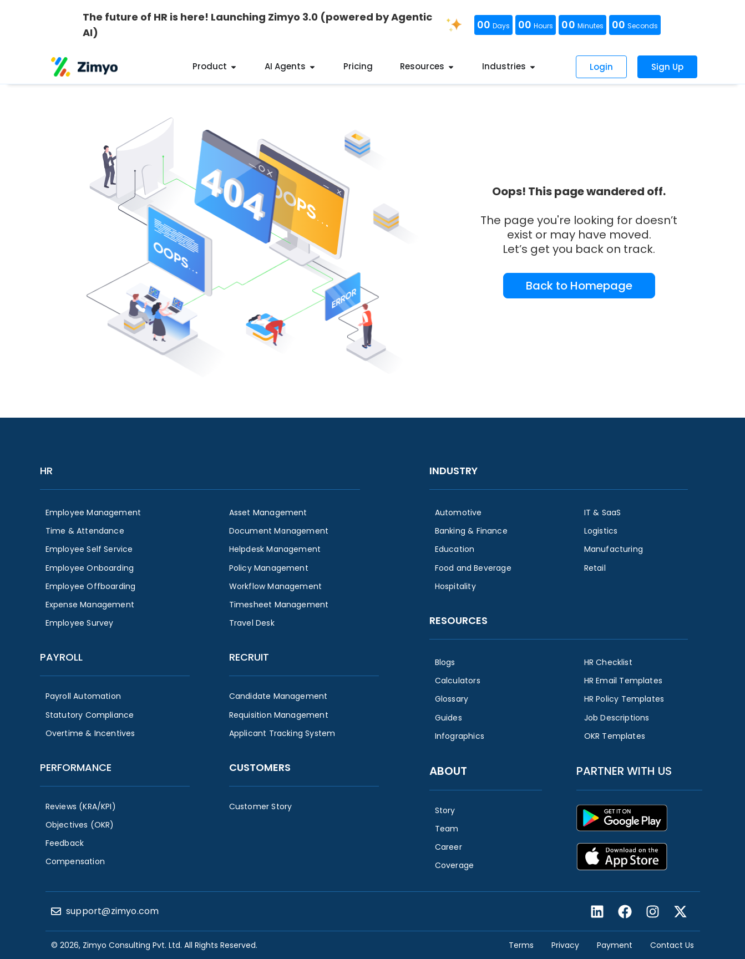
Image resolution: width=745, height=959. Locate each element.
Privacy (565, 945)
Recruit (249, 657)
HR (46, 471)
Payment (614, 945)
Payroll (61, 657)
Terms (521, 945)
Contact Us (672, 945)
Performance (76, 767)
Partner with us (624, 771)
